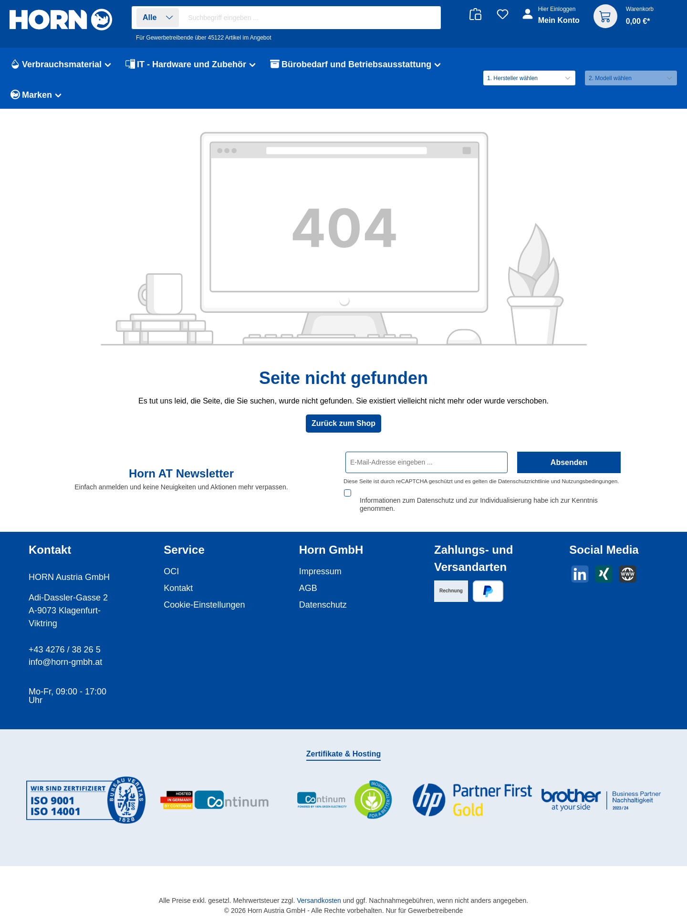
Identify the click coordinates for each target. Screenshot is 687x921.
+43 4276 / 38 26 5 (65, 640)
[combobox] (312, 17)
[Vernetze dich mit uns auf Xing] (603, 565)
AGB (308, 579)
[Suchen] (428, 17)
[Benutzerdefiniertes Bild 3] (343, 791)
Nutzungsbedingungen (589, 481)
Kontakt (178, 579)
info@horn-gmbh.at (65, 653)
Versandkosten (319, 891)
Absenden (569, 462)
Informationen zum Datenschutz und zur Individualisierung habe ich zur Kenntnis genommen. (479, 495)
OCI (171, 562)
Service (184, 540)
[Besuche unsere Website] (627, 565)
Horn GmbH (331, 540)
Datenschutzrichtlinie (524, 481)
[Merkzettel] (502, 14)
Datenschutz (323, 595)
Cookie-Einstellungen (204, 595)
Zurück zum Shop (343, 423)
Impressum (320, 562)
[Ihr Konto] (552, 20)
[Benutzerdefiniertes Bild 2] (214, 791)
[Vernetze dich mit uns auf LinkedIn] (580, 565)
